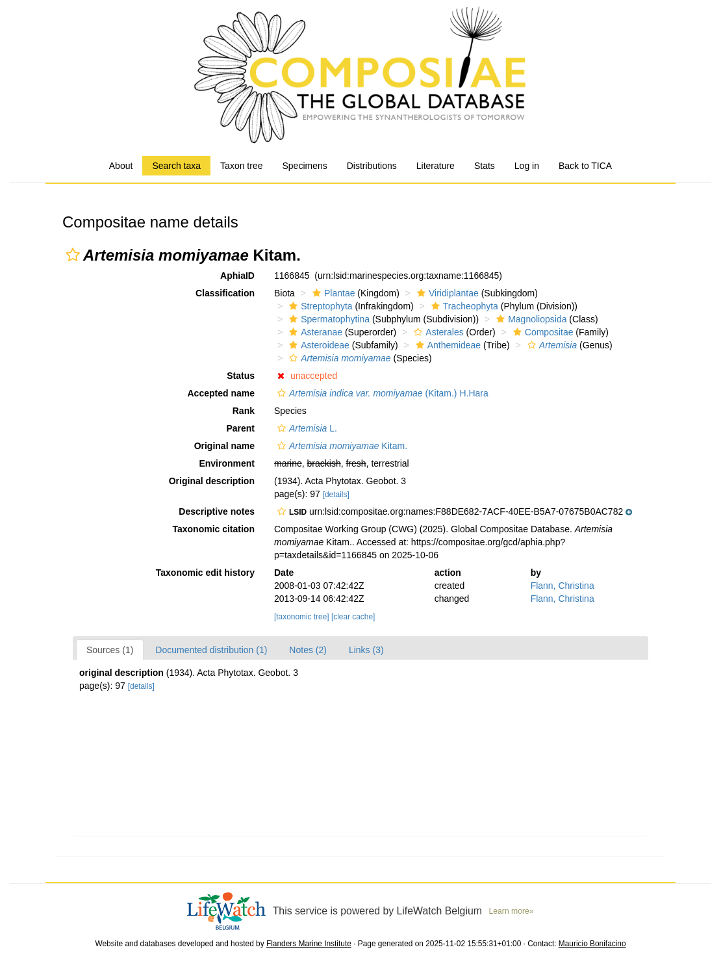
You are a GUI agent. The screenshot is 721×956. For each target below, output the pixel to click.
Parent (240, 428)
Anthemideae (446, 345)
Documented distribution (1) (211, 650)
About (121, 166)
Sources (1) (109, 650)
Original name (224, 446)
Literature (435, 166)
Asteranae (314, 332)
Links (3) (366, 650)
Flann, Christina (562, 585)
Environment (227, 463)
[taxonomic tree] (301, 616)
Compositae (542, 332)
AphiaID (237, 275)
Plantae (332, 293)
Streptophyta (319, 306)
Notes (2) (308, 650)
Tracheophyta (463, 306)
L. (305, 428)
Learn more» (511, 911)
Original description (212, 481)
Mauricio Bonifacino (592, 943)
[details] (336, 494)
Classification (225, 293)
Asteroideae (317, 345)
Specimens (304, 166)
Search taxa (176, 166)
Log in (526, 166)
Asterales (437, 332)
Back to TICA (585, 166)
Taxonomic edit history (205, 572)
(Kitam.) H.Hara (381, 393)
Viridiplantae (446, 293)
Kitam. (340, 446)
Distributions (372, 166)
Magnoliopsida (529, 319)
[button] (72, 255)
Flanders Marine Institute (308, 943)
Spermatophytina (328, 319)
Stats (484, 166)
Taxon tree (241, 166)
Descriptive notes (217, 511)
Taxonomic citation (213, 529)
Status (241, 375)
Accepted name (221, 393)
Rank (244, 411)
